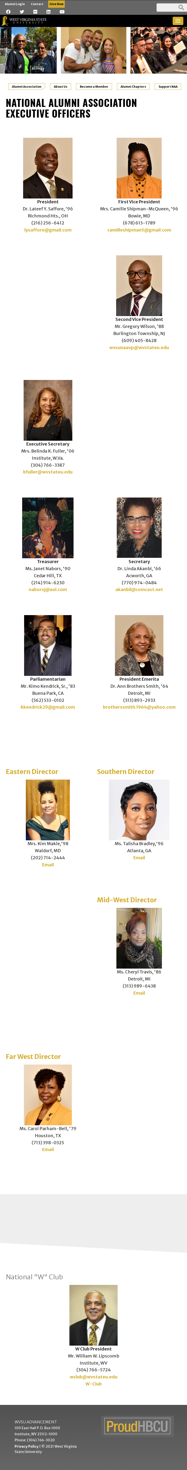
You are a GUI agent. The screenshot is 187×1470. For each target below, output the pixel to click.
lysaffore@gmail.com (48, 230)
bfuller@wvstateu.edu (48, 472)
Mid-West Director (127, 900)
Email (48, 865)
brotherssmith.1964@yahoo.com (139, 707)
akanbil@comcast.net (139, 589)
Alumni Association (26, 86)
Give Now (56, 4)
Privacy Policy (26, 1446)
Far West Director (33, 1056)
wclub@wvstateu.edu (93, 1377)
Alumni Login (15, 4)
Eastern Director (32, 771)
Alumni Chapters (133, 86)
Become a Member (94, 86)
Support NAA (168, 86)
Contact (37, 4)
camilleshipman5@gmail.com (139, 230)
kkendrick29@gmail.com (48, 707)
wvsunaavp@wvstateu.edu (139, 347)
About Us (60, 86)
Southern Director (125, 771)
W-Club (93, 1384)
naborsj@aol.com (48, 589)
